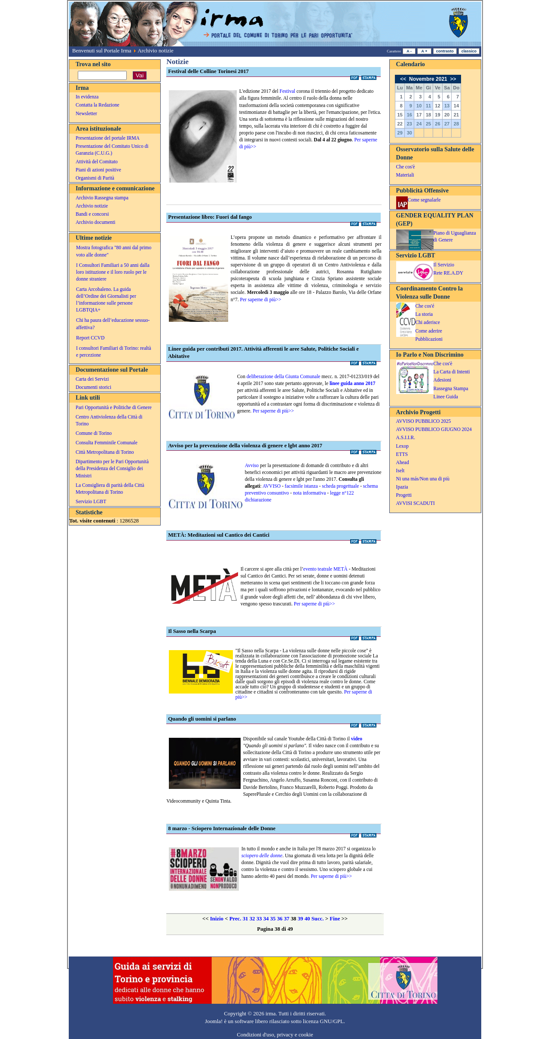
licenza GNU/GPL (323, 1021)
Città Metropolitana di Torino (105, 452)
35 (273, 919)
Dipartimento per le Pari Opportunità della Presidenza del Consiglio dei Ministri (112, 468)
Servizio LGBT (91, 501)
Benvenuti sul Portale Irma (101, 51)
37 (287, 919)
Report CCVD (90, 337)
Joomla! (214, 1021)
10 (419, 105)
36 (280, 919)
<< (403, 79)
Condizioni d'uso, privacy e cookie (275, 1035)
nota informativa (309, 492)
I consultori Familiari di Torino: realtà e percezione (113, 351)
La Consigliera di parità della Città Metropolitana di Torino (110, 489)
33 (259, 919)
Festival (288, 91)
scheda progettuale (340, 486)
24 (419, 123)
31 (245, 919)
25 (428, 123)
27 (446, 123)
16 (409, 114)
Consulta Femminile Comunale (107, 442)
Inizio (216, 919)
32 (252, 919)
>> (452, 79)
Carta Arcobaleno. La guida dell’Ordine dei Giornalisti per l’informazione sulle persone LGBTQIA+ (106, 299)
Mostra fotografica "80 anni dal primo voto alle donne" (113, 251)
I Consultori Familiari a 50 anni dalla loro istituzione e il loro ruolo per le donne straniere (113, 272)
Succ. (318, 919)
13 (446, 105)
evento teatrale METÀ (325, 568)
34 (266, 919)
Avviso (252, 465)
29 (400, 132)
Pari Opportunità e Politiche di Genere (114, 407)
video (356, 738)
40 (307, 919)
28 (456, 123)
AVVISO (272, 486)
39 (300, 919)
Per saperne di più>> (260, 299)
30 (409, 132)
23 (409, 123)
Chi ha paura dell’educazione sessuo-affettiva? (113, 324)
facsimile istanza (301, 486)
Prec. (235, 919)
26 (437, 123)
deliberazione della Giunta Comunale (284, 376)
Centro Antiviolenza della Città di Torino (109, 420)
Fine (335, 919)
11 (428, 105)
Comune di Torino (94, 433)
